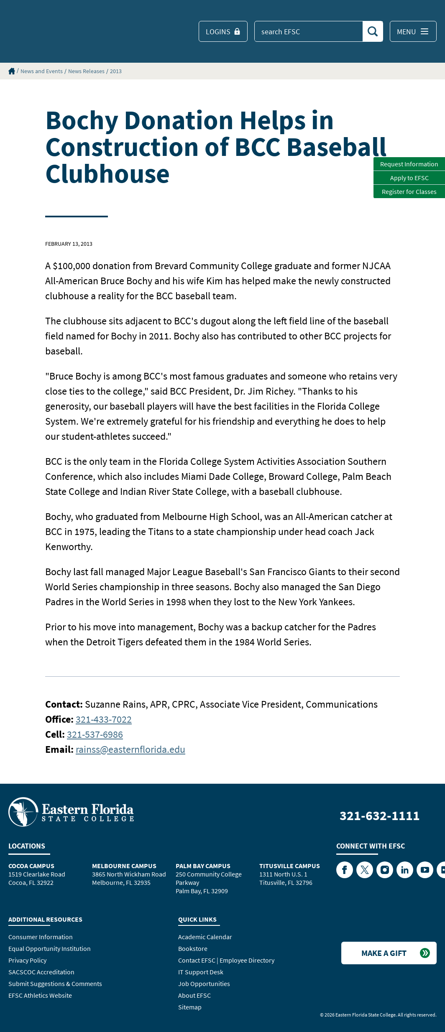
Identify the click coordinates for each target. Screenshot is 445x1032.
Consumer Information (40, 937)
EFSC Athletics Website (40, 995)
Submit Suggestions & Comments (55, 983)
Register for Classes (409, 191)
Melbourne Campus (124, 865)
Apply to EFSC (409, 177)
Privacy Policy (27, 960)
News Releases (86, 71)
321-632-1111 (380, 815)
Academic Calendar (205, 937)
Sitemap (190, 1007)
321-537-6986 (95, 734)
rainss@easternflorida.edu (130, 749)
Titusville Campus (289, 865)
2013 (116, 71)
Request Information (409, 164)
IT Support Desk (200, 972)
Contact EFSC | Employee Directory (226, 960)
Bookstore (192, 948)
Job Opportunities (204, 983)
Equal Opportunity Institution (49, 948)
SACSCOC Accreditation (41, 972)
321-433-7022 (104, 719)
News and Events (41, 71)
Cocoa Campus (31, 865)
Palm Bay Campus (203, 865)
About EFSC (194, 995)
